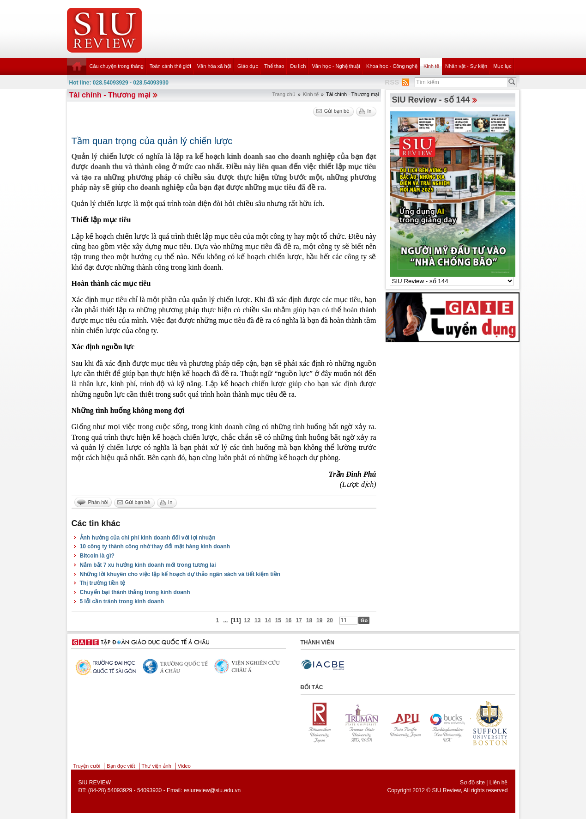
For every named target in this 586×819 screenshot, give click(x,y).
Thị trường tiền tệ (103, 583)
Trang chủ (284, 94)
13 (257, 620)
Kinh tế (431, 66)
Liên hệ (498, 782)
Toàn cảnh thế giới (170, 66)
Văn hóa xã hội (214, 66)
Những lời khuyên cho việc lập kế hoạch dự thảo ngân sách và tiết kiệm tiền (180, 574)
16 (288, 620)
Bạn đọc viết (121, 766)
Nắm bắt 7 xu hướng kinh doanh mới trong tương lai (148, 565)
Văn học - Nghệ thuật (336, 66)
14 (268, 620)
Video (184, 766)
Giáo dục (247, 66)
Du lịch (298, 66)
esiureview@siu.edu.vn (212, 790)
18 (309, 620)
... (225, 620)
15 (278, 620)
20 (329, 620)
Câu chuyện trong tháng (117, 66)
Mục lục (502, 66)
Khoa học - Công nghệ (391, 66)
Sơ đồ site (472, 782)
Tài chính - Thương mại (110, 95)
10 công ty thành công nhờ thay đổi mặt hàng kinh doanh (155, 546)
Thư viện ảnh (156, 766)
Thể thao (274, 66)
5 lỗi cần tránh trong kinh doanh (122, 601)
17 (299, 620)
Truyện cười (87, 766)
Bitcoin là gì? (97, 555)
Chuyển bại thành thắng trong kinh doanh (135, 592)
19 (319, 620)
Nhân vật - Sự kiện (466, 66)
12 (247, 620)
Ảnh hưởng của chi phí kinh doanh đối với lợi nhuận (148, 537)
